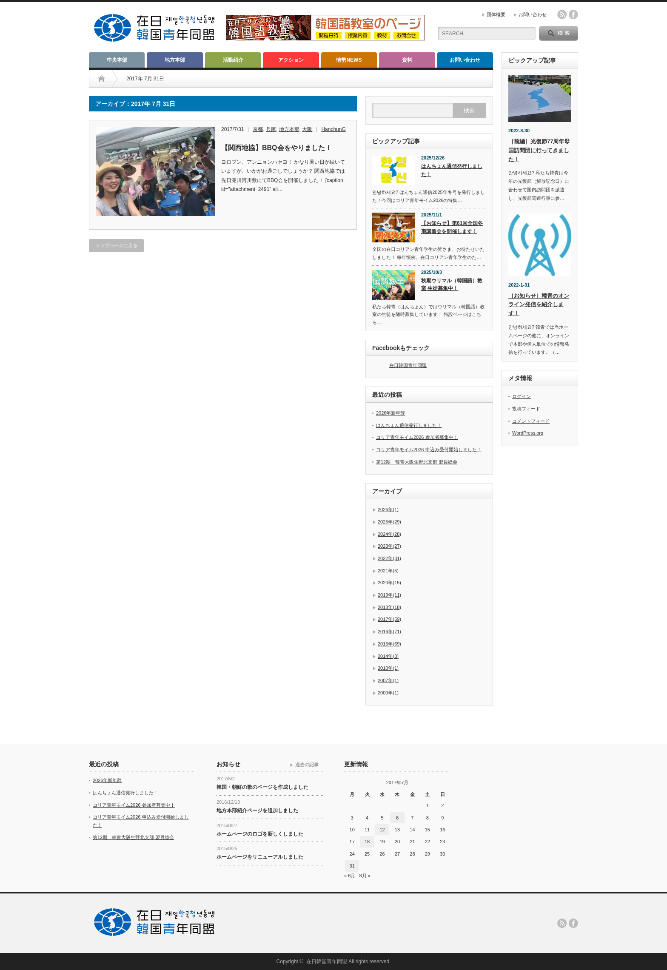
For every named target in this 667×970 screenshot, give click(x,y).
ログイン (521, 396)
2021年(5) (388, 570)
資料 (407, 60)
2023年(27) (389, 546)
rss (562, 14)
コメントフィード (531, 421)
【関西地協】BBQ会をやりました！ (276, 147)
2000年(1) (388, 692)
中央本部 (117, 60)
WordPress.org (527, 432)
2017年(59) (389, 619)
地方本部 (175, 60)
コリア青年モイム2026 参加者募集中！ (417, 437)
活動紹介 (233, 60)
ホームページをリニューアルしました (260, 857)
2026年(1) (388, 509)
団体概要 (496, 14)
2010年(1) (388, 668)
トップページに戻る (116, 245)
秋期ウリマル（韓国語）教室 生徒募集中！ (451, 285)
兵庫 (271, 129)
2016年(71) (389, 631)
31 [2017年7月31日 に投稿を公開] (352, 865)
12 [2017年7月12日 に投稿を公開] (382, 829)
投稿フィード (526, 408)
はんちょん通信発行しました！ (451, 170)
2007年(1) (388, 680)
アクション (291, 60)
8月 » (364, 875)
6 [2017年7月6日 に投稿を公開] (397, 817)
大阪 (307, 129)
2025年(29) (389, 521)
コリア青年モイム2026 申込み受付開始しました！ (429, 449)
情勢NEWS (349, 60)
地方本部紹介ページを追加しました (257, 811)
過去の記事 (307, 764)
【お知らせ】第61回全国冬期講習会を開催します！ (452, 227)
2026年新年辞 (390, 412)
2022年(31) (389, 558)
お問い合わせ (533, 14)
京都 (258, 129)
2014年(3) (388, 656)
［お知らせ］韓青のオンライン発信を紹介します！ (538, 305)
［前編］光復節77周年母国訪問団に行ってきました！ (539, 150)
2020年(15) (389, 582)
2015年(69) (389, 643)
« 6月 (349, 875)
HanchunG (333, 129)
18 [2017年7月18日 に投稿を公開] (367, 841)
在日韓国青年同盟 (408, 365)
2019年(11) (389, 594)
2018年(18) (389, 607)
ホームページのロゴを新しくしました (260, 834)
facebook (573, 14)
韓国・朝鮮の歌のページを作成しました (262, 787)
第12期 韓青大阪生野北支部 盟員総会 (416, 461)
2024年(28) (389, 534)
